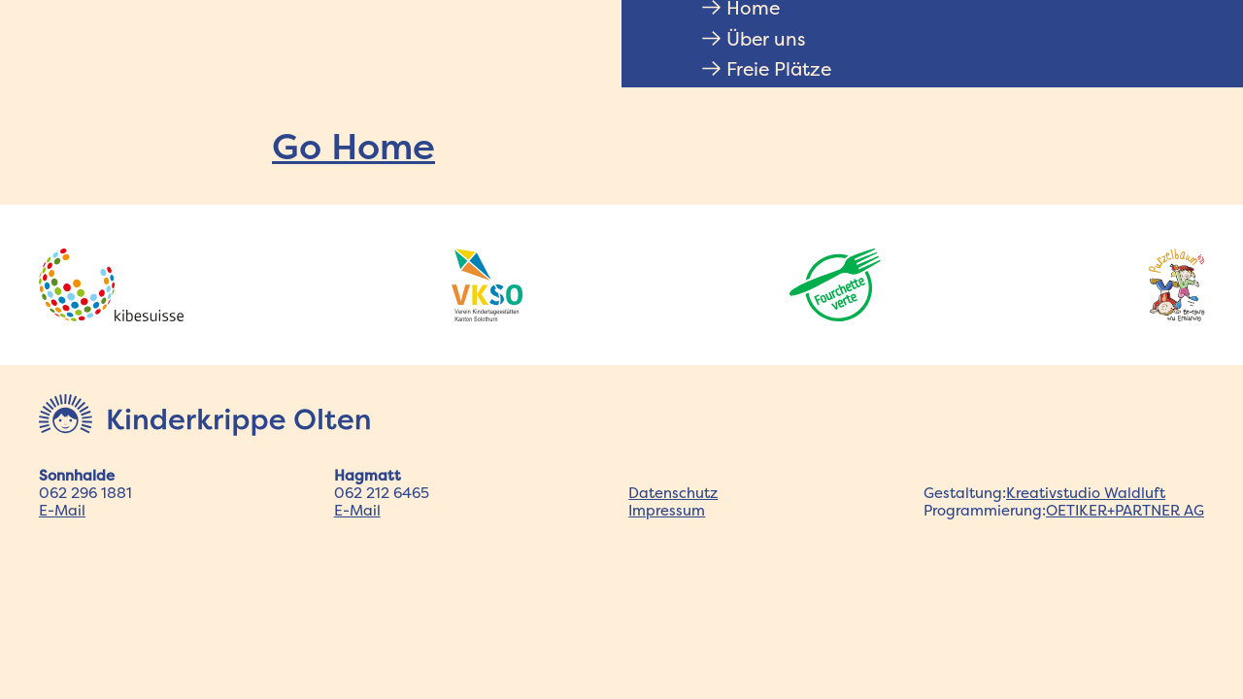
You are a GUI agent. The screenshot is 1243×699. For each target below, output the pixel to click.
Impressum (666, 510)
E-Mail (62, 510)
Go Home (353, 145)
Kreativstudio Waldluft (1085, 492)
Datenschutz (673, 492)
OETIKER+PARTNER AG (1125, 510)
